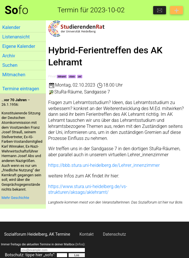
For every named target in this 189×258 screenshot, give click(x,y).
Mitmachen (13, 74)
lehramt (62, 76)
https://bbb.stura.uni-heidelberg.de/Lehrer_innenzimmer (104, 165)
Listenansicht (16, 37)
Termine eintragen (20, 88)
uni (79, 76)
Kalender (11, 27)
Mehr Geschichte (15, 198)
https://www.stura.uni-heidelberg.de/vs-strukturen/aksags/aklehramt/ (87, 189)
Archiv (8, 55)
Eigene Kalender (18, 46)
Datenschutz (114, 234)
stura (72, 76)
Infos (79, 244)
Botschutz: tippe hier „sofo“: (30, 255)
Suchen (9, 65)
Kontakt (86, 234)
